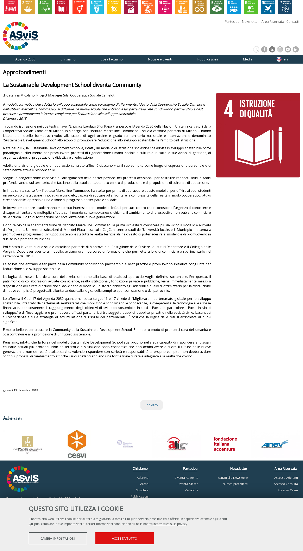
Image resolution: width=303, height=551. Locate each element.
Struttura (142, 490)
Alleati (144, 484)
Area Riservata (272, 21)
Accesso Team (288, 490)
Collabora (191, 490)
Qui (31, 524)
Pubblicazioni (140, 496)
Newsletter (250, 21)
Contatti (292, 21)
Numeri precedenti (235, 484)
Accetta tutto (135, 539)
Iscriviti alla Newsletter (232, 478)
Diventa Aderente (186, 478)
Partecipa (232, 21)
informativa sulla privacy (170, 524)
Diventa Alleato (187, 484)
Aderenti (143, 478)
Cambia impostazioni (61, 539)
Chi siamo (140, 468)
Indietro (151, 405)
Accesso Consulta (286, 484)
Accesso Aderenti (286, 478)
